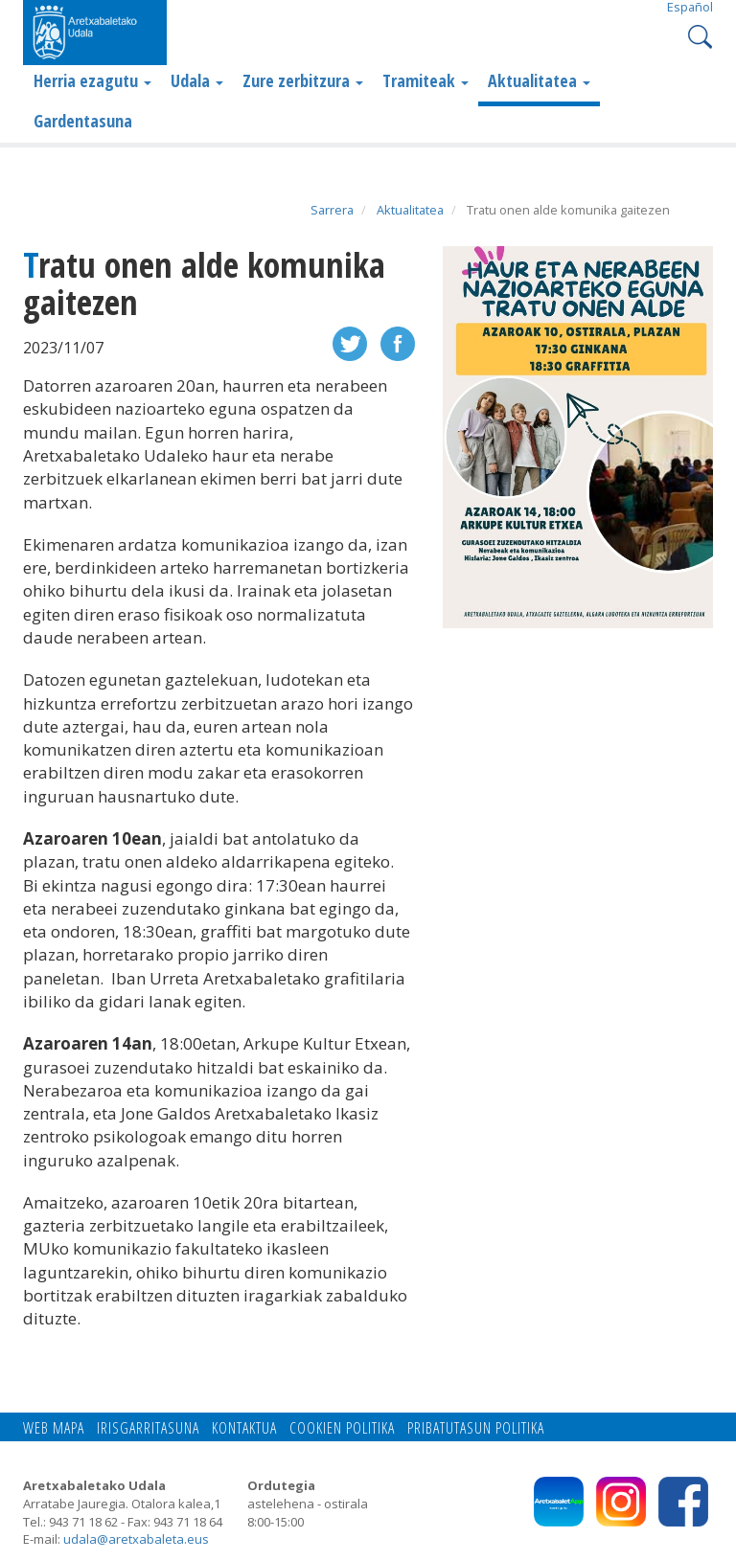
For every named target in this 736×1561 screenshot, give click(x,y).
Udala (197, 80)
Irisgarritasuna (148, 1427)
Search (698, 35)
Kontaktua (244, 1427)
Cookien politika (342, 1427)
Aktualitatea (539, 80)
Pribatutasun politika (475, 1427)
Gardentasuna (83, 120)
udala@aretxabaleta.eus (136, 1539)
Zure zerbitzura (302, 80)
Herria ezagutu (92, 80)
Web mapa (53, 1427)
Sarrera (332, 209)
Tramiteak (425, 80)
